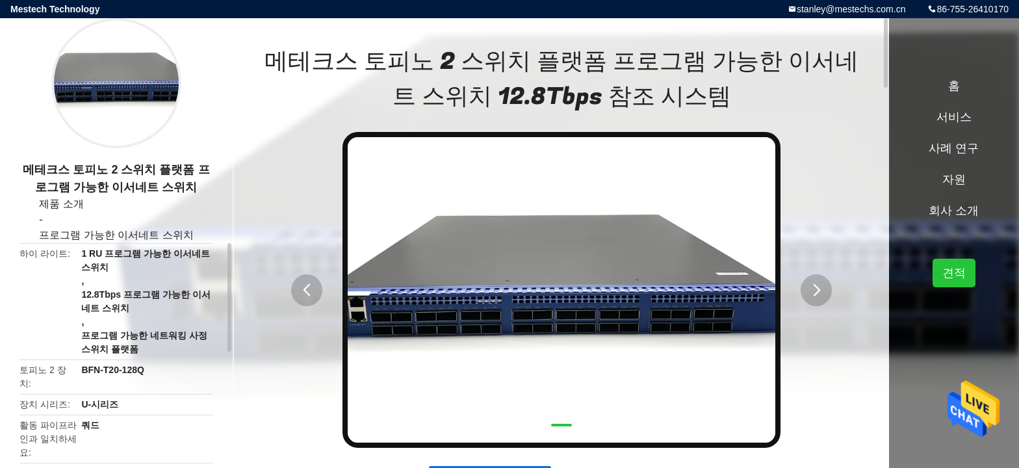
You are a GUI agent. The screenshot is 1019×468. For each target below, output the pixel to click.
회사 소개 (954, 210)
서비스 (954, 117)
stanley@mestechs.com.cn (851, 9)
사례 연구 (954, 148)
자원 (954, 179)
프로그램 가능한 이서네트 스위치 (116, 234)
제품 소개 (61, 203)
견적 (954, 273)
